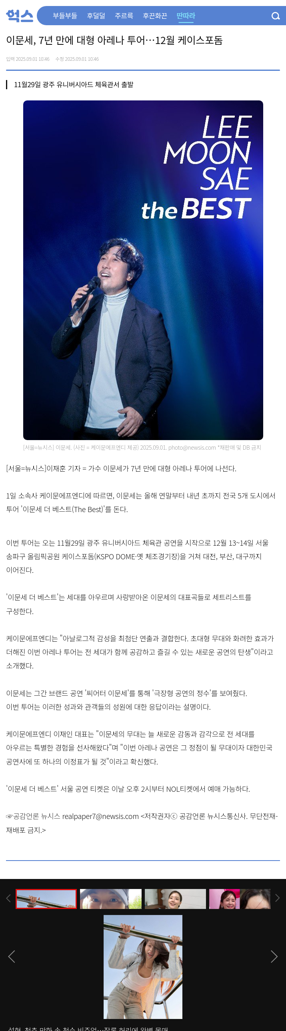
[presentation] (8, 898)
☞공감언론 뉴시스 (33, 816)
